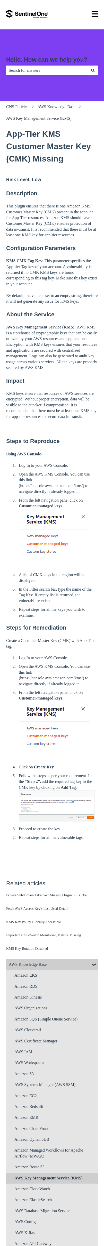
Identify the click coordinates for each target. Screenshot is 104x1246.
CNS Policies (17, 106)
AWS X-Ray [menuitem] (24, 1233)
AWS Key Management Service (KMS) (39, 118)
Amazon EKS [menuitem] (25, 975)
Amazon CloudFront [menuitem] (31, 1128)
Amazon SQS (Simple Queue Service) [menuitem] (45, 1019)
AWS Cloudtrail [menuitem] (27, 1030)
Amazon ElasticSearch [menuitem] (33, 1199)
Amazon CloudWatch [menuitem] (32, 1189)
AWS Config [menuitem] (25, 1221)
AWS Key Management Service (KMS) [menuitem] (48, 1178)
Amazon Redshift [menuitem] (28, 1106)
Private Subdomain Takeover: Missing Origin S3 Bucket (47, 895)
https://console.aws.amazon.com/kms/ (51, 486)
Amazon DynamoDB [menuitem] (31, 1139)
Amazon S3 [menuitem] (24, 1074)
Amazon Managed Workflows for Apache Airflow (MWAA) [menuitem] (48, 1153)
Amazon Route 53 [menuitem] (29, 1167)
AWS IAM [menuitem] (23, 1052)
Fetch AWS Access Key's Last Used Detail (37, 909)
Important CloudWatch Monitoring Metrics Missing (43, 935)
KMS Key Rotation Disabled (27, 949)
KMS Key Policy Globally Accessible (33, 922)
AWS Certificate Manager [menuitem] (35, 1041)
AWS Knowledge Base (56, 106)
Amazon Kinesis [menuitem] (28, 997)
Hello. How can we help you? (47, 59)
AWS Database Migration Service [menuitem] (42, 1211)
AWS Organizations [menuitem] (30, 1008)
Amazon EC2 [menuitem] (25, 1096)
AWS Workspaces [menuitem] (29, 1062)
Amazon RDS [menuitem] (25, 986)
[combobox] (47, 70)
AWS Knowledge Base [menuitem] (28, 964)
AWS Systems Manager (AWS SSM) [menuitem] (44, 1084)
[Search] (93, 70)
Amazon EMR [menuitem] (26, 1117)
